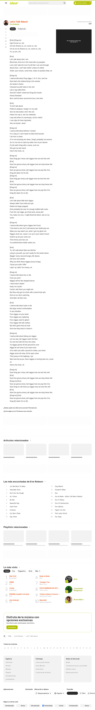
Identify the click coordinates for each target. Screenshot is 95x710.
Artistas (8, 666)
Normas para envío (72, 672)
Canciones (9, 662)
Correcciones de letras (43, 672)
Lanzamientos (10, 679)
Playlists (8, 672)
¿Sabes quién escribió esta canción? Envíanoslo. (20, 408)
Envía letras (39, 669)
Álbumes (8, 669)
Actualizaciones (11, 676)
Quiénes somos (71, 669)
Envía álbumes (40, 666)
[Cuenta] (90, 3)
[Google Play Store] (8, 693)
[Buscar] (64, 3)
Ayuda (68, 662)
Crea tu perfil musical (42, 662)
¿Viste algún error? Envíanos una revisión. (17, 411)
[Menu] (6, 3)
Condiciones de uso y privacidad (76, 666)
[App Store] (19, 693)
